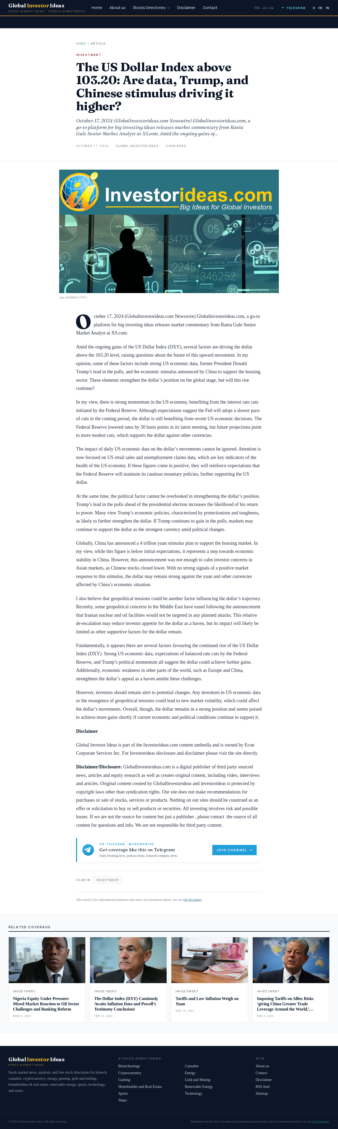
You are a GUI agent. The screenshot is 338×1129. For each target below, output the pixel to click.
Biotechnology (129, 1066)
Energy (190, 1073)
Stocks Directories (151, 7)
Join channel (234, 850)
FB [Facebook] (320, 8)
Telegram (293, 8)
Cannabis (192, 1066)
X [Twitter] (314, 8)
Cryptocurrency (130, 1073)
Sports (123, 1093)
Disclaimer (186, 7)
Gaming (124, 1080)
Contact (210, 7)
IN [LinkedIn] (328, 8)
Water (122, 1100)
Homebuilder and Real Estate (140, 1087)
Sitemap (262, 1093)
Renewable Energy (199, 1087)
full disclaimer (192, 900)
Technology (193, 1093)
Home (97, 7)
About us (117, 7)
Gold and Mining (197, 1080)
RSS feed (263, 1087)
